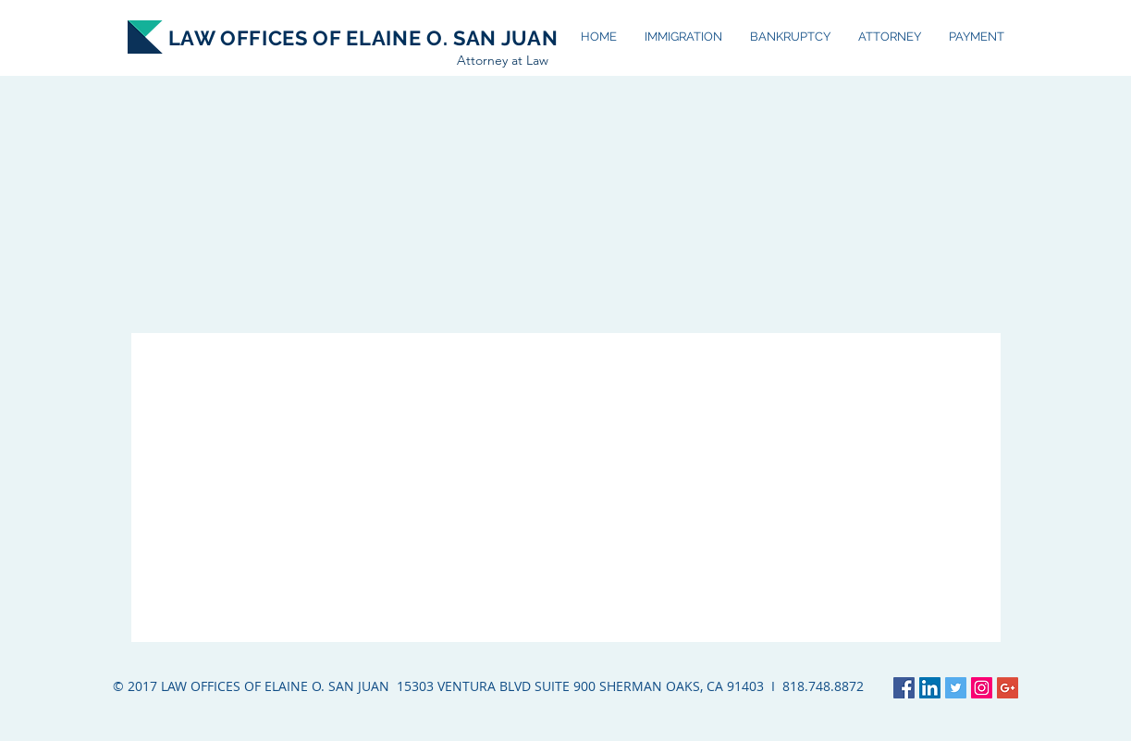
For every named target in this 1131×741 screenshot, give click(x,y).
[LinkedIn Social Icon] (929, 687)
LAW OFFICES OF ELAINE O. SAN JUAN (363, 38)
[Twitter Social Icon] (955, 687)
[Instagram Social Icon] (981, 687)
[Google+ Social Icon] (1007, 687)
